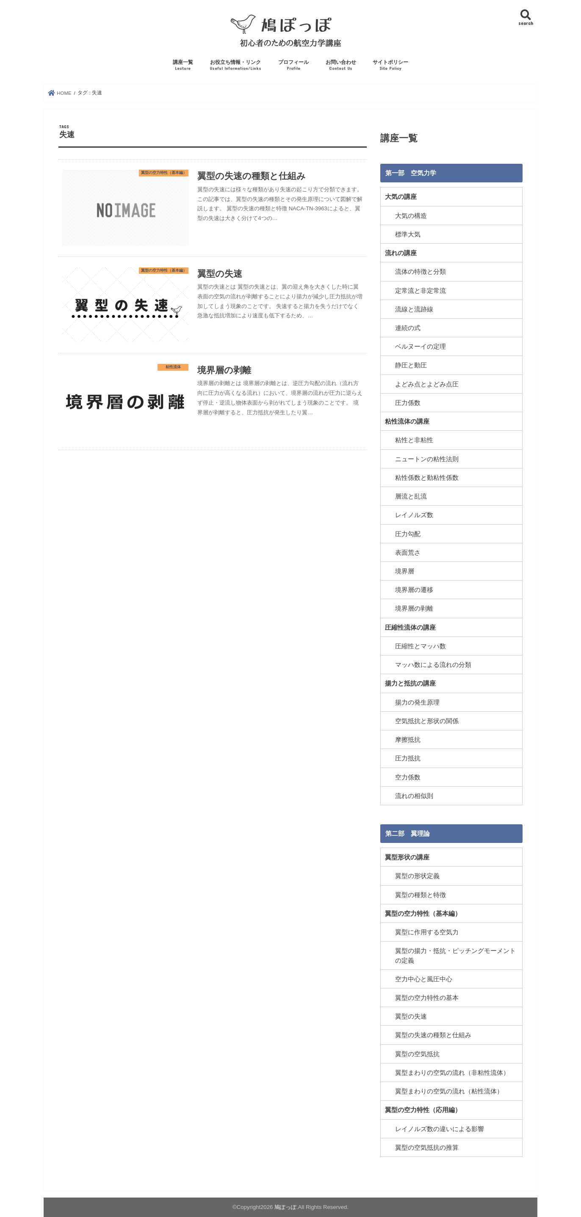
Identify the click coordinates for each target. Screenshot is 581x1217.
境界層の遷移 (414, 589)
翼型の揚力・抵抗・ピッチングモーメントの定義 (455, 955)
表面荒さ (408, 552)
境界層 (404, 571)
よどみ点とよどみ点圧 (427, 384)
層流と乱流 (411, 496)
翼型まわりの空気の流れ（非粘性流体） (452, 1072)
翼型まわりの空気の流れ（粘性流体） (449, 1091)
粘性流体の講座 (407, 421)
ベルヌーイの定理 (420, 346)
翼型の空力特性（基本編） (423, 913)
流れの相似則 (414, 796)
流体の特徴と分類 (420, 271)
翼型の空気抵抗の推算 (427, 1147)
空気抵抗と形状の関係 (427, 721)
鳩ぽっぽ (285, 1207)
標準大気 (408, 234)
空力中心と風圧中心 (423, 979)
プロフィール (293, 65)
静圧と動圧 (411, 365)
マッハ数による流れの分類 (433, 664)
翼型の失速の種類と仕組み (433, 1035)
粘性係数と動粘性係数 (427, 477)
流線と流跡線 (414, 309)
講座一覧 (183, 65)
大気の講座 (401, 196)
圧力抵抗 (408, 758)
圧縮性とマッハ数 (420, 646)
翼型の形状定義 (417, 876)
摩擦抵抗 (408, 739)
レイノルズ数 (414, 515)
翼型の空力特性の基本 (427, 997)
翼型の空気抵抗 (417, 1054)
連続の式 (408, 328)
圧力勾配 (408, 534)
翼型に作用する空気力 (427, 932)
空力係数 (408, 777)
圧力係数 (408, 402)
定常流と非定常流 (420, 290)
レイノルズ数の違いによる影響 (439, 1129)
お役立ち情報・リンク (235, 65)
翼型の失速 (411, 1016)
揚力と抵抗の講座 (410, 683)
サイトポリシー (390, 65)
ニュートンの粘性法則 (427, 459)
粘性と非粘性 (414, 440)
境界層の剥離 (414, 608)
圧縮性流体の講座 (410, 627)
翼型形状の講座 (407, 857)
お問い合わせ (341, 65)
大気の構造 (411, 215)
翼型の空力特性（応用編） (423, 1110)
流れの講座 (401, 253)
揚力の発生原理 (417, 702)
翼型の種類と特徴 (420, 895)
